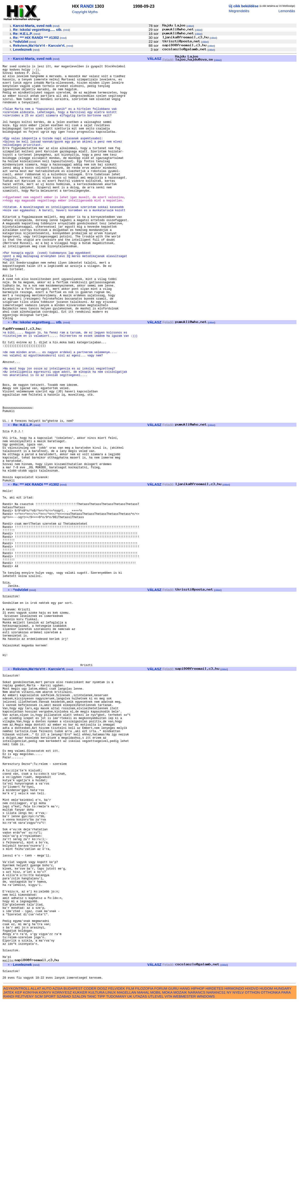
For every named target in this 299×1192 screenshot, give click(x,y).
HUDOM (266, 1179)
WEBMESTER (184, 1187)
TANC (91, 1187)
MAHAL (143, 1183)
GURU (173, 1179)
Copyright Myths (85, 12)
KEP (18, 1183)
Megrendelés (239, 11)
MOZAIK (180, 1183)
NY (229, 1183)
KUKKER (80, 1183)
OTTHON (252, 1183)
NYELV (238, 1183)
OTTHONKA (271, 1183)
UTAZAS (140, 1187)
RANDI (86, 6)
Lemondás (286, 11)
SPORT (50, 1187)
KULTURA (96, 1183)
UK (129, 1187)
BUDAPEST (73, 1179)
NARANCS (196, 1183)
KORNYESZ (62, 1183)
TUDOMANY (116, 1187)
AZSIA (58, 1179)
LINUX (110, 1183)
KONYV (45, 1183)
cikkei (190, 26)
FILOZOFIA (144, 1179)
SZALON (79, 1187)
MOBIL (155, 1183)
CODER (90, 1179)
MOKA (167, 1183)
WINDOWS (206, 1187)
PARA (285, 1183)
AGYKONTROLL (16, 1179)
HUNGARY (283, 1179)
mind (56, 26)
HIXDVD (251, 1179)
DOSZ (102, 1179)
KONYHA (30, 1183)
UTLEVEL (156, 1187)
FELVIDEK (116, 1179)
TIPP (101, 1187)
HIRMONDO (234, 1179)
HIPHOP (197, 1179)
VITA (168, 1187)
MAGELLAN (126, 1183)
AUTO (47, 1179)
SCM (39, 1187)
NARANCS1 (216, 1183)
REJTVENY (24, 1187)
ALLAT (36, 1179)
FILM (130, 1179)
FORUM (160, 1179)
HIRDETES (215, 1179)
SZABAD (64, 1187)
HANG (185, 1179)
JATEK (8, 1183)
